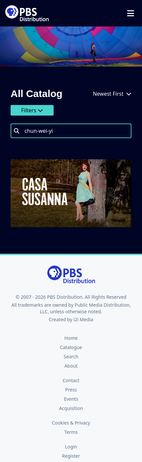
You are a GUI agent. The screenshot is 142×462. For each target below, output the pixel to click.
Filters (32, 110)
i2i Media (83, 319)
